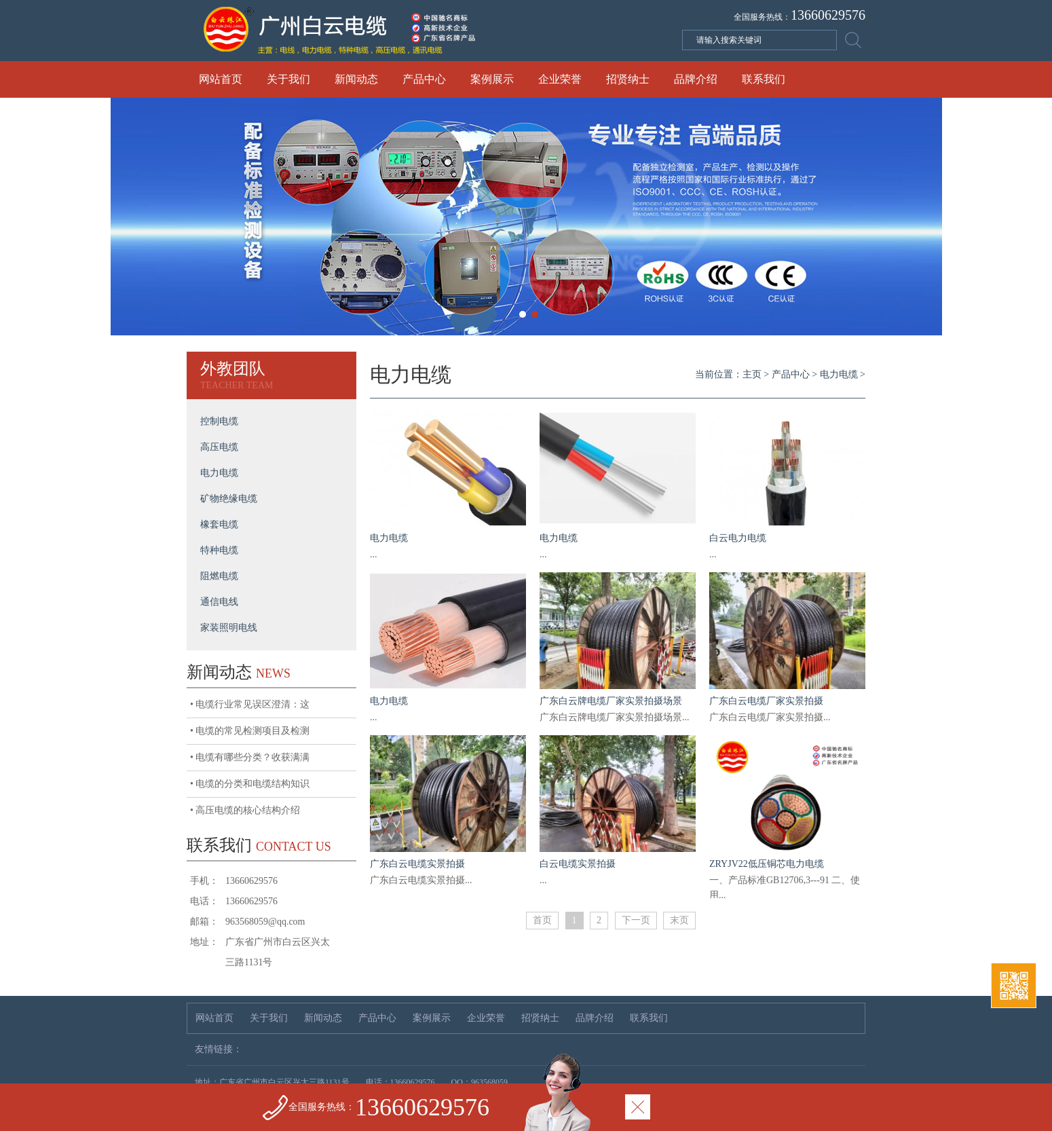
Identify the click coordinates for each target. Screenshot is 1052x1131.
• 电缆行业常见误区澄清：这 (249, 704)
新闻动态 (356, 79)
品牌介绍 (695, 79)
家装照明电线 (228, 628)
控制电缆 (219, 421)
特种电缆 (219, 550)
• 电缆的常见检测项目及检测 (249, 731)
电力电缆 (219, 473)
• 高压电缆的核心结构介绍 (245, 810)
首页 (542, 920)
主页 (752, 374)
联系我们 (763, 79)
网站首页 (220, 79)
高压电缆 (219, 447)
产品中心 (424, 79)
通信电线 (219, 602)
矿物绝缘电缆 (228, 499)
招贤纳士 (628, 79)
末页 (679, 920)
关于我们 (288, 79)
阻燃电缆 (219, 576)
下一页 (636, 920)
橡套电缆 (219, 524)
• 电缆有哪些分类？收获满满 (249, 757)
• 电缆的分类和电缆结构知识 (249, 784)
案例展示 (492, 79)
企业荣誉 (560, 79)
